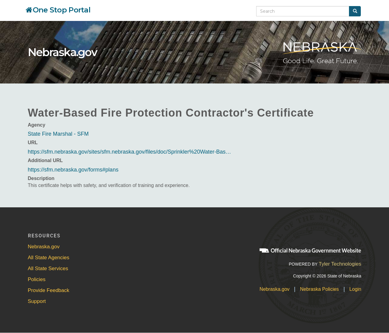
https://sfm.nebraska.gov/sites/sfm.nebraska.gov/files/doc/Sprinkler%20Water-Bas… (129, 152)
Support (37, 301)
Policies (37, 279)
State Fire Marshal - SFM (58, 134)
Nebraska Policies (319, 289)
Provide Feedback (48, 290)
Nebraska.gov (62, 52)
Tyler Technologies (340, 264)
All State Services (48, 268)
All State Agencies (48, 257)
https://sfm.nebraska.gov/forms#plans (73, 170)
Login (355, 289)
